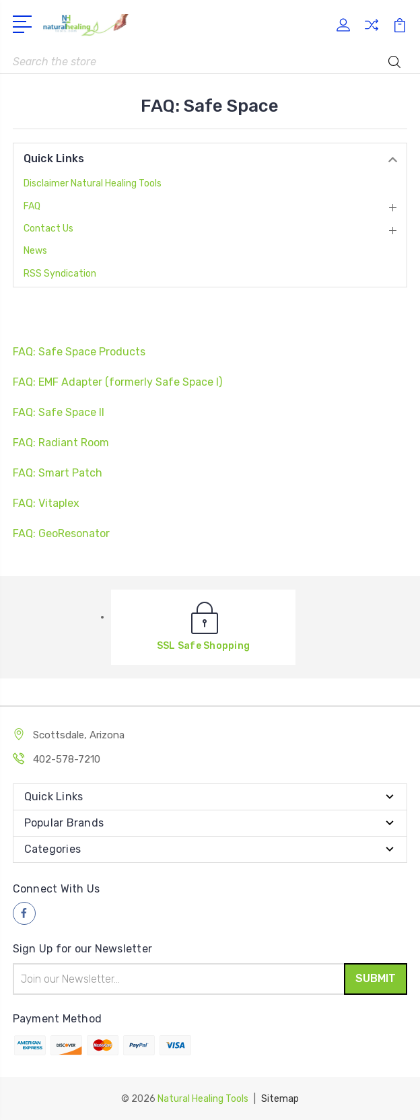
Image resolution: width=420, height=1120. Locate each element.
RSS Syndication (60, 273)
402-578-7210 (66, 759)
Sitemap (280, 1098)
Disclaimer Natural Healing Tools (93, 183)
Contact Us (48, 228)
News (35, 250)
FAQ (32, 206)
